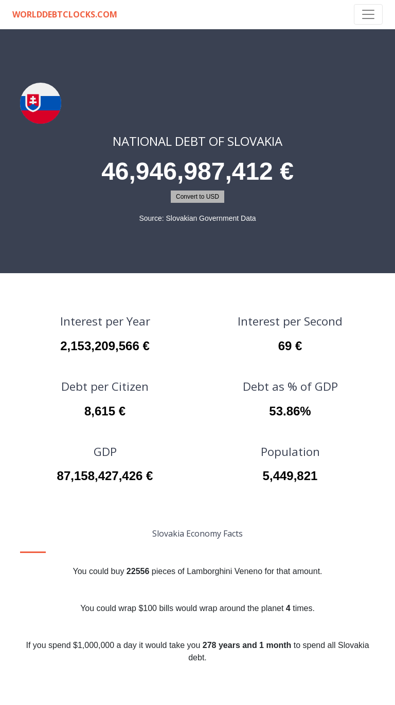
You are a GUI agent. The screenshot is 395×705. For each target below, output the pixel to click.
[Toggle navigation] (368, 14)
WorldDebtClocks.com (64, 14)
